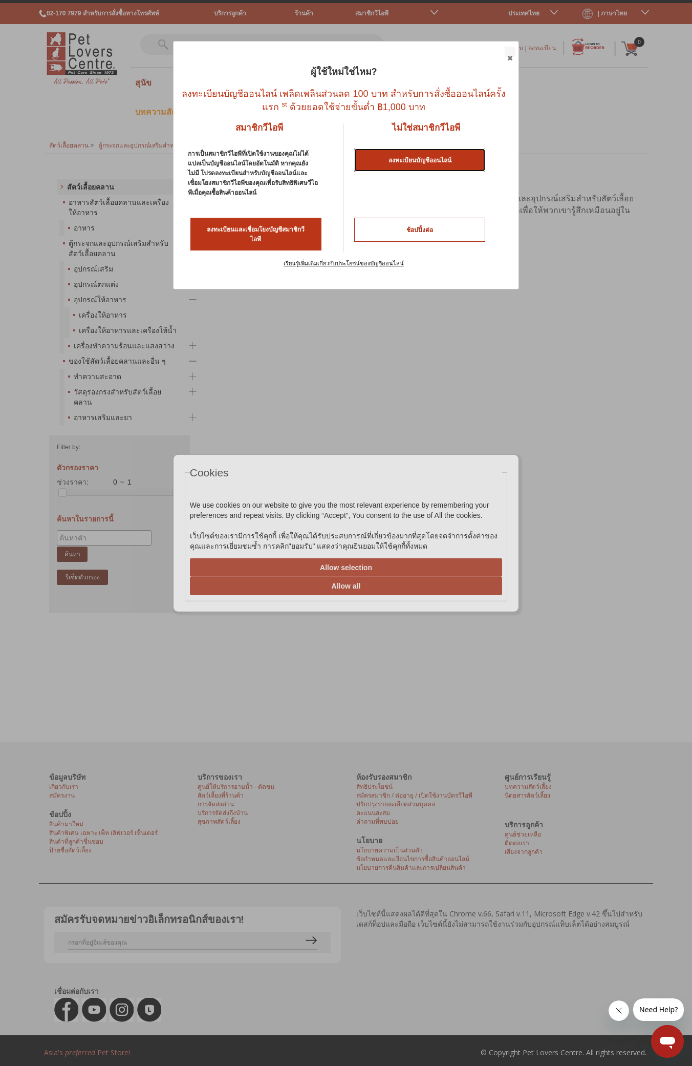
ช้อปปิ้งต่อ (419, 230)
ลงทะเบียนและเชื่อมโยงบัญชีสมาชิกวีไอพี (256, 234)
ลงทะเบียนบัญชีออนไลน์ (419, 160)
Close (509, 52)
